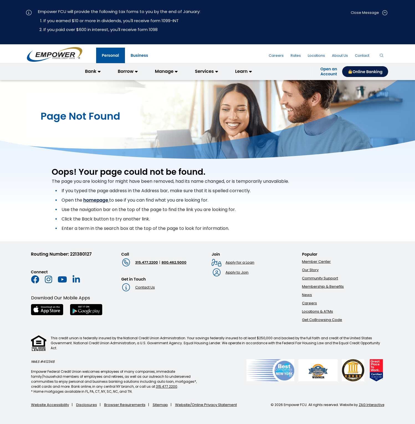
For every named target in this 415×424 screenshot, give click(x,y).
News (307, 294)
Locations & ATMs (317, 311)
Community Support (320, 278)
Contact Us (145, 287)
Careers (309, 303)
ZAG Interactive (371, 404)
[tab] (110, 55)
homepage (96, 200)
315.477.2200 (146, 262)
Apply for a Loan (240, 262)
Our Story (310, 270)
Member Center (316, 261)
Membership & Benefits (323, 286)
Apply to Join (237, 272)
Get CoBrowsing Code (322, 319)
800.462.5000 (174, 262)
